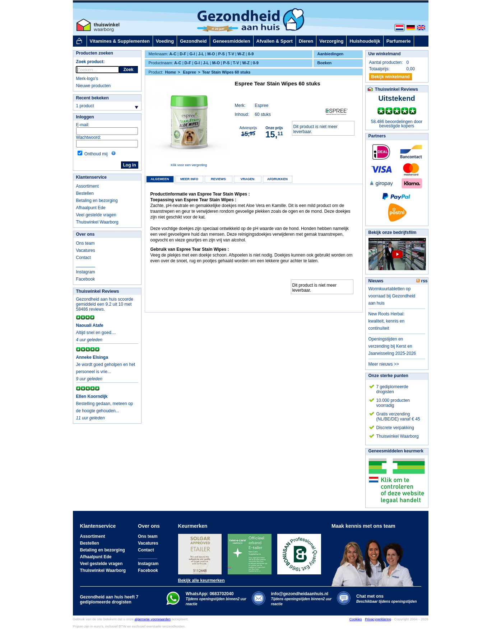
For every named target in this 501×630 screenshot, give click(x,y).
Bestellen (85, 193)
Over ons (85, 234)
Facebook (85, 279)
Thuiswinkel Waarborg (97, 222)
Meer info (189, 179)
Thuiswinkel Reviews (97, 291)
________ (85, 264)
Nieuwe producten (93, 85)
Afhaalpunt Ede (91, 207)
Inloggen (85, 116)
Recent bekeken (92, 97)
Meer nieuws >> (383, 364)
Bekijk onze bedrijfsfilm (392, 232)
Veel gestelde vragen (96, 214)
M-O (211, 54)
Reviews (218, 179)
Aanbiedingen (330, 54)
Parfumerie (398, 41)
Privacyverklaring (378, 619)
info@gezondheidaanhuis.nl (301, 598)
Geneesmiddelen (231, 41)
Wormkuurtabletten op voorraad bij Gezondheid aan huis (392, 296)
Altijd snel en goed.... (96, 332)
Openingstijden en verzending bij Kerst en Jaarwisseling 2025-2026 (392, 346)
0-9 (251, 54)
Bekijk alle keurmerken (201, 580)
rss (421, 280)
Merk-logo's (87, 78)
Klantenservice (91, 177)
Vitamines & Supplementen (120, 41)
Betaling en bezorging (97, 200)
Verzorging (331, 41)
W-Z (241, 54)
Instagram (85, 271)
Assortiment (87, 186)
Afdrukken (277, 179)
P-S (221, 54)
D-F (183, 54)
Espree (261, 105)
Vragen (248, 179)
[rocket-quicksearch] (97, 69)
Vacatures (85, 250)
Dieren (306, 41)
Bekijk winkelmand (390, 76)
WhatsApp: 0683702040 (209, 593)
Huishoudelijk (364, 41)
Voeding (165, 41)
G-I (192, 54)
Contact (83, 257)
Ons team (85, 243)
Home (170, 72)
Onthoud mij (96, 153)
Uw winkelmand (384, 53)
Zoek (128, 69)
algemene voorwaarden (153, 619)
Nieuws (376, 280)
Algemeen (159, 179)
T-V (231, 54)
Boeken (324, 63)
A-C (173, 54)
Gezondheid (193, 41)
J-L (201, 54)
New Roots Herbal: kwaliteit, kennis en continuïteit (386, 321)
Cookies (355, 619)
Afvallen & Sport (274, 41)
